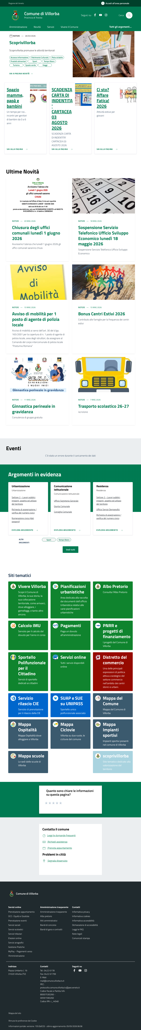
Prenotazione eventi (17, 920)
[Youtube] (99, 15)
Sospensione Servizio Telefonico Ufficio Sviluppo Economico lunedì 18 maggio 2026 (103, 235)
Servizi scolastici (15, 929)
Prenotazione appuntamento (21, 911)
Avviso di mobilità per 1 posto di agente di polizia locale (35, 319)
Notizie (15, 221)
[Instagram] (105, 15)
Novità (37, 27)
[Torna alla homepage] (24, 893)
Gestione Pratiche (16, 947)
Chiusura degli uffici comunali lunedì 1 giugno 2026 (36, 233)
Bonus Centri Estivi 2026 (101, 313)
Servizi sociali (14, 925)
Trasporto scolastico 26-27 (103, 406)
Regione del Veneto (16, 3)
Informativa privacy (81, 911)
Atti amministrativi (48, 920)
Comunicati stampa (81, 938)
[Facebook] (94, 15)
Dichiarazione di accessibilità (85, 925)
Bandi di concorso (48, 925)
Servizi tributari (15, 933)
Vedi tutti (70, 549)
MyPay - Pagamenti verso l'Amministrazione (20, 953)
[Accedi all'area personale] (116, 3)
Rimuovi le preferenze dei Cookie (23, 1020)
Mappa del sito (15, 1013)
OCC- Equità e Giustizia (18, 916)
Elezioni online (14, 938)
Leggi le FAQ (78, 929)
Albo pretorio (46, 916)
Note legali (77, 933)
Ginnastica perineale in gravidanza (33, 409)
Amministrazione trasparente (53, 911)
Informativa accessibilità (83, 920)
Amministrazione (18, 27)
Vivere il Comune (69, 27)
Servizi (50, 27)
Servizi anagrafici (16, 942)
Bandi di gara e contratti (51, 929)
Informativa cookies (81, 916)
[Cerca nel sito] (129, 15)
